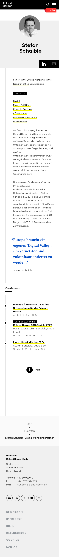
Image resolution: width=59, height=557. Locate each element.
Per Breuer (19, 328)
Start (29, 424)
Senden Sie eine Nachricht (32, 484)
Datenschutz (16, 533)
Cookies (12, 540)
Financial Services (22, 109)
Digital (16, 101)
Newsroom (14, 512)
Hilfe (10, 526)
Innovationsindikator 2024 (29, 342)
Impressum (14, 519)
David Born (40, 345)
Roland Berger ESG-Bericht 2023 (32, 325)
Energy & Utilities (22, 105)
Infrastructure (20, 113)
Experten (29, 431)
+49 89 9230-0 (25, 477)
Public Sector (20, 121)
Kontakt (12, 546)
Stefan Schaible (36, 328)
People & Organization (25, 117)
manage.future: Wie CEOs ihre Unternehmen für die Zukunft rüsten (31, 308)
